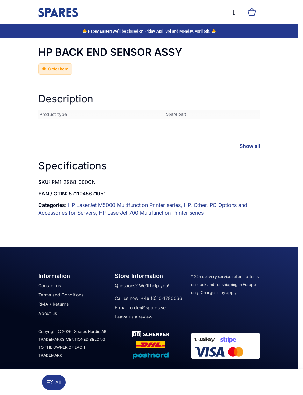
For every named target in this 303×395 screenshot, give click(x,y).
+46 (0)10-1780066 (161, 298)
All (54, 382)
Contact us (49, 285)
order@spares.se (148, 307)
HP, (189, 205)
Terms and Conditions (60, 294)
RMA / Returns (53, 304)
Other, (202, 205)
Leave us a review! (134, 316)
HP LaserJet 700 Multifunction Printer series (151, 212)
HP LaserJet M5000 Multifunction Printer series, (126, 205)
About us (47, 313)
